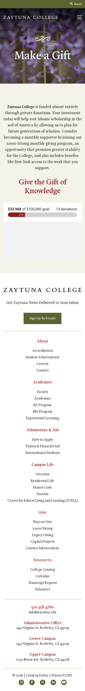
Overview (43, 474)
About (42, 341)
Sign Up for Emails (42, 318)
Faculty (42, 392)
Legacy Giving (42, 535)
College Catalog (42, 570)
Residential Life (42, 481)
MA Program (42, 412)
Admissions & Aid (42, 430)
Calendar (43, 576)
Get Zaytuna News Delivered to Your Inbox (42, 303)
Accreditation (42, 351)
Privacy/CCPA (61, 675)
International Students (42, 453)
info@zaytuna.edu (42, 612)
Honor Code (42, 487)
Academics (42, 382)
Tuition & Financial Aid (42, 446)
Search (76, 3)
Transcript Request (42, 583)
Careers (42, 364)
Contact (42, 370)
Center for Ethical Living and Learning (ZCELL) (42, 501)
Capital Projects (43, 542)
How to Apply (42, 440)
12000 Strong (42, 528)
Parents (43, 494)
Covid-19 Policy (37, 675)
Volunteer (42, 589)
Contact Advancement (42, 548)
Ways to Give (42, 522)
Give (42, 512)
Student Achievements (42, 357)
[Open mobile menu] (79, 17)
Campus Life (42, 465)
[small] (21, 682)
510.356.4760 (42, 607)
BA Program (42, 405)
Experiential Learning (42, 418)
